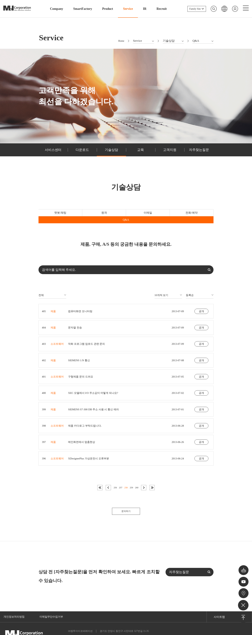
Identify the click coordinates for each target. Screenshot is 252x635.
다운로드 (82, 152)
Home (120, 42)
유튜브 (243, 580)
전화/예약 (161, 215)
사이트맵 (219, 606)
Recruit (161, 9)
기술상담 (111, 152)
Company (56, 9)
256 (115, 477)
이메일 (125, 215)
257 (120, 477)
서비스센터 (53, 152)
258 (126, 477)
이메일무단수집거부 (53, 606)
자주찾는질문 (198, 152)
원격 (91, 215)
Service (128, 9)
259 (131, 477)
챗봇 (243, 568)
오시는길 (243, 593)
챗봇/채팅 (56, 215)
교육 (140, 152)
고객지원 (170, 152)
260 (136, 477)
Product (107, 9)
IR (144, 9)
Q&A (196, 215)
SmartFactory (82, 9)
